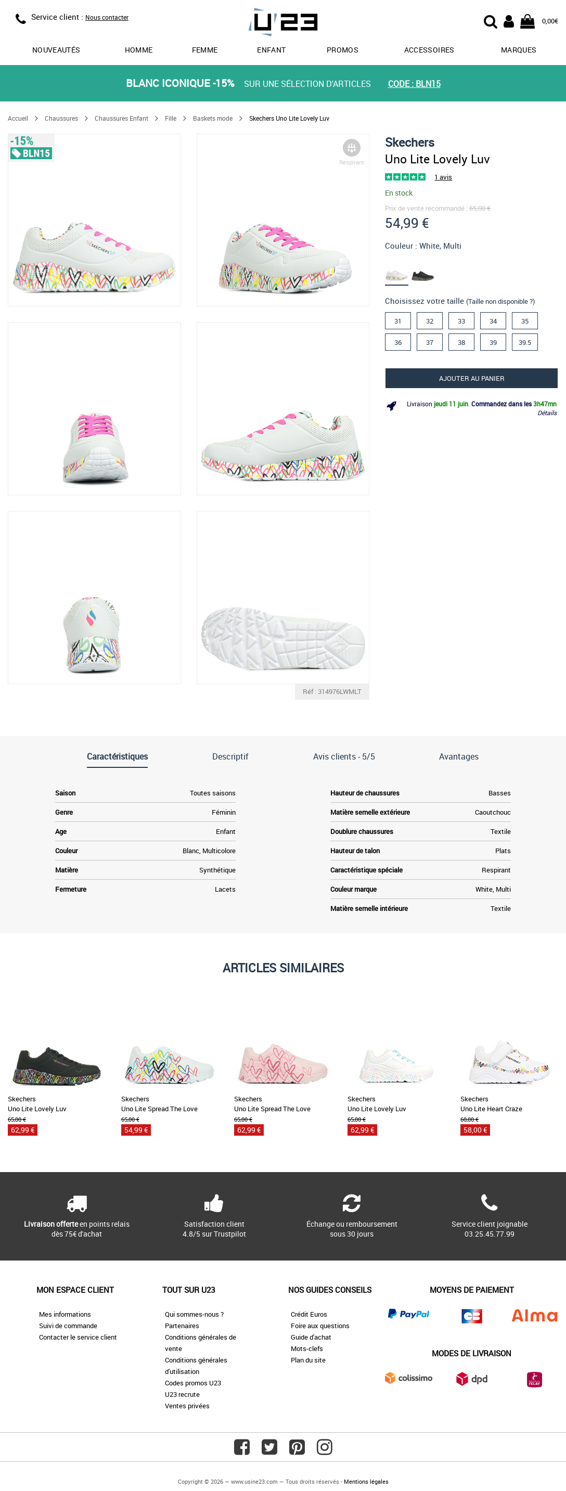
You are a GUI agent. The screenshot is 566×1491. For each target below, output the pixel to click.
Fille (170, 118)
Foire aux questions (320, 1325)
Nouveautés (56, 50)
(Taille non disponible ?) (500, 301)
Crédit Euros (309, 1314)
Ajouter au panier (472, 378)
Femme (205, 50)
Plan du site (308, 1360)
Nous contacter (106, 17)
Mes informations (65, 1314)
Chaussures (61, 118)
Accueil (18, 118)
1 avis (443, 177)
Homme (139, 50)
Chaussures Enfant (121, 118)
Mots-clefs (307, 1348)
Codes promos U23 (193, 1382)
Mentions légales (366, 1481)
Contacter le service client (78, 1337)
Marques (518, 50)
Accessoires (429, 50)
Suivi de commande (68, 1325)
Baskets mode (213, 118)
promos (342, 50)
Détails (547, 412)
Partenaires (182, 1325)
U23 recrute (182, 1394)
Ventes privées (187, 1405)
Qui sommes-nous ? (194, 1314)
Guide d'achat (311, 1337)
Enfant (271, 50)
